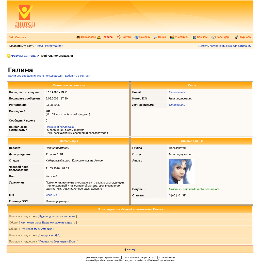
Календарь (221, 37)
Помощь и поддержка (60, 126)
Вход (40, 45)
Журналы (243, 37)
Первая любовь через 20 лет (58, 241)
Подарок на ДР (49, 235)
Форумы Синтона (23, 55)
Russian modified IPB (146, 260)
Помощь (142, 37)
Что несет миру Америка (37, 228)
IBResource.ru (167, 260)
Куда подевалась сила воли (57, 216)
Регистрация (53, 45)
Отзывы (200, 37)
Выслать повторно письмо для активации (225, 45)
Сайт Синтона (17, 37)
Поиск (160, 37)
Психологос (86, 37)
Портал (124, 37)
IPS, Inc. (128, 260)
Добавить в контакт (77, 75)
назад (131, 249)
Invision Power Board (109, 260)
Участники (179, 37)
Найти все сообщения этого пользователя (35, 75)
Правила (105, 37)
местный (51, 194)
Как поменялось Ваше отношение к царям (48, 222)
